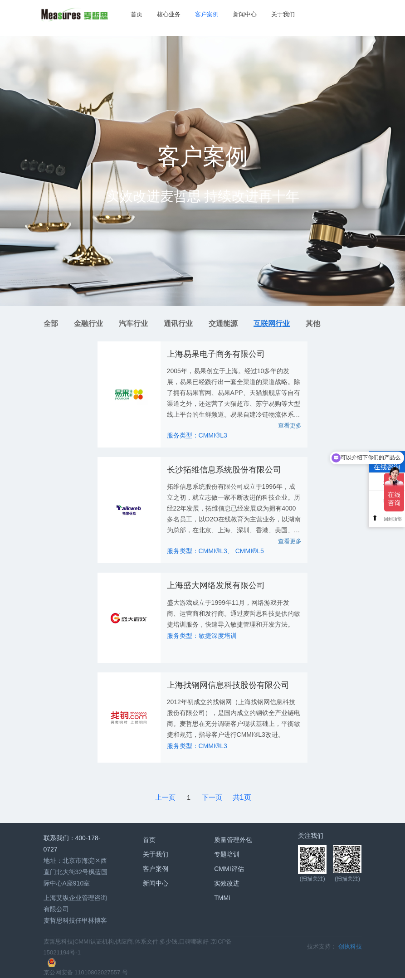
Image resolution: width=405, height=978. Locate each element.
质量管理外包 (233, 839)
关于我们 (281, 14)
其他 (313, 323)
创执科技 (350, 946)
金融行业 (88, 323)
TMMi (222, 897)
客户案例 (205, 14)
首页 (135, 14)
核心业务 (167, 14)
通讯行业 (178, 323)
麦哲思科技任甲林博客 (75, 920)
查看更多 (290, 425)
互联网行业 (272, 323)
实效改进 (226, 882)
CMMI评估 (229, 868)
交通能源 (223, 323)
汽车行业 (133, 323)
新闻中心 (243, 14)
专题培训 (226, 853)
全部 (51, 323)
